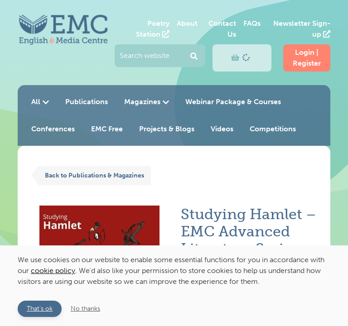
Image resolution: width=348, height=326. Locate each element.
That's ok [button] (40, 308)
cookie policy (53, 270)
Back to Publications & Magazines (94, 175)
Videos (222, 129)
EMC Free (107, 129)
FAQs (252, 23)
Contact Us (222, 28)
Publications (86, 101)
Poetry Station (152, 28)
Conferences (53, 129)
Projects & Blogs (166, 129)
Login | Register (307, 57)
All (40, 101)
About (187, 23)
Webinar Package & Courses (233, 101)
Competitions (273, 129)
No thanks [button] (85, 308)
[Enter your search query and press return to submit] (160, 55)
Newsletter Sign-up (301, 28)
